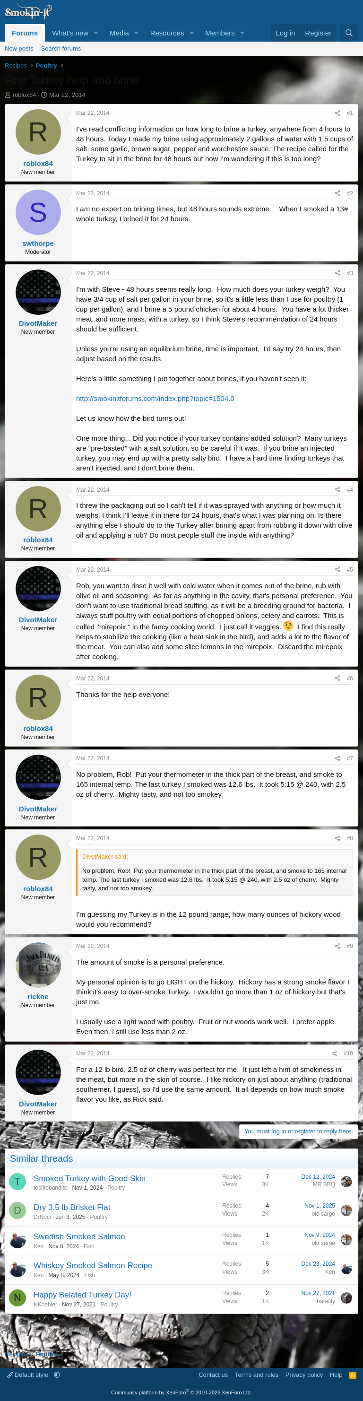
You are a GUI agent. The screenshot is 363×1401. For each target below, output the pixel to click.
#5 (350, 569)
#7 (350, 758)
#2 (350, 193)
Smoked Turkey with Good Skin (90, 1178)
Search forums (61, 48)
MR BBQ (324, 1184)
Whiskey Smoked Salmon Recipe (93, 1265)
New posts (19, 48)
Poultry (116, 1187)
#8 (350, 838)
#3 (350, 273)
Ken (38, 1246)
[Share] (337, 113)
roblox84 (24, 94)
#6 (350, 678)
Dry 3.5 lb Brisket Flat (72, 1207)
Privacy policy (304, 1374)
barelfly (326, 1301)
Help (336, 1374)
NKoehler (45, 1304)
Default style (28, 1374)
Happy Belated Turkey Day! (82, 1294)
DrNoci (42, 1217)
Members (220, 33)
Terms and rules (256, 1374)
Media (119, 33)
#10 (348, 1053)
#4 (350, 490)
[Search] (349, 33)
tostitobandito (50, 1187)
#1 (350, 113)
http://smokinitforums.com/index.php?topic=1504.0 (155, 398)
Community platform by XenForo (181, 1392)
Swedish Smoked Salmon (79, 1236)
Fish (89, 1246)
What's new (70, 33)
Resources (167, 33)
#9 (350, 946)
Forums (25, 33)
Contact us (213, 1374)
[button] (96, 33)
